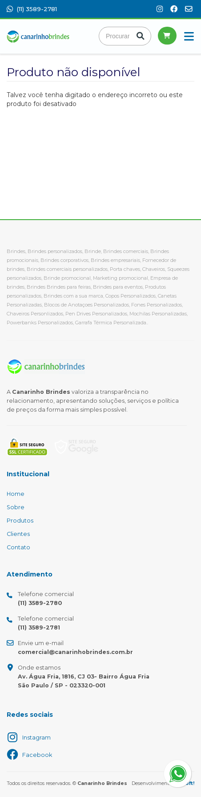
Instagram (36, 737)
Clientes (18, 534)
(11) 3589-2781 (32, 8)
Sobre (15, 507)
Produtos (20, 520)
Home (15, 493)
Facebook (37, 755)
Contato (18, 547)
